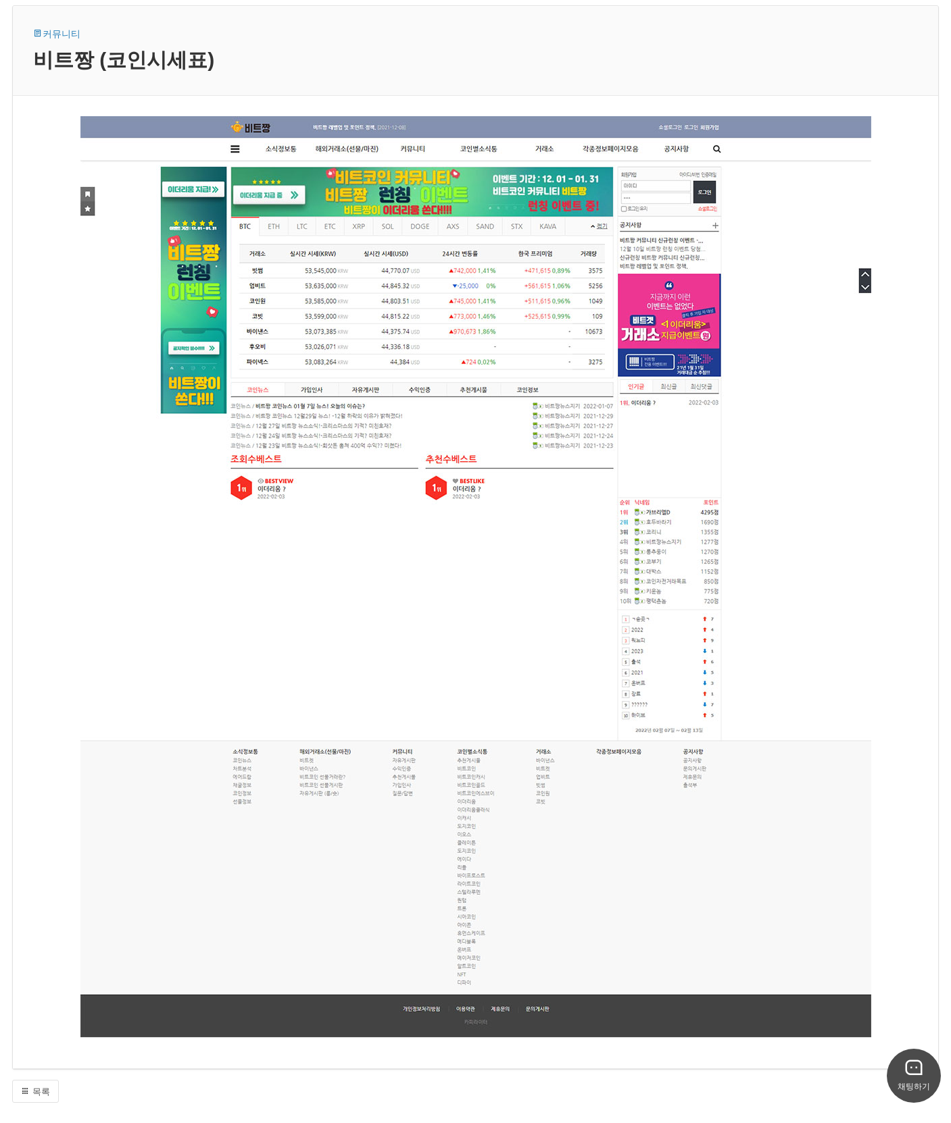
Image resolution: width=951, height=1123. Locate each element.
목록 (35, 1092)
